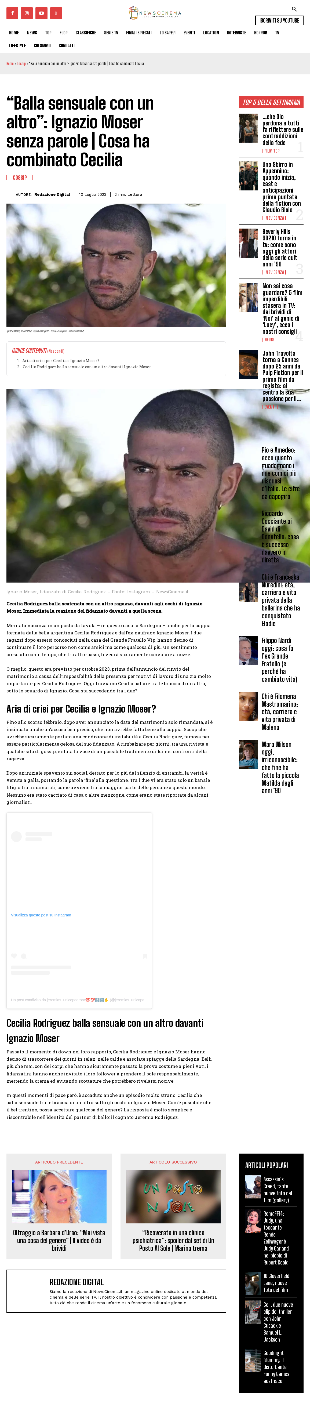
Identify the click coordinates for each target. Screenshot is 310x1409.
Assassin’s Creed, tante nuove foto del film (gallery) (278, 1189)
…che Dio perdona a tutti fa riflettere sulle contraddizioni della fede (282, 129)
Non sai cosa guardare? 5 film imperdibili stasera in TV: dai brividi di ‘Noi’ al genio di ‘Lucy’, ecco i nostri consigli (282, 308)
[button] (294, 9)
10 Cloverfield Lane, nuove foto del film (276, 1283)
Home (10, 63)
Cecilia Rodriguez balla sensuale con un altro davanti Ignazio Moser (87, 366)
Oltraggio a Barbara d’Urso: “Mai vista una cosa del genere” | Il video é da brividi (59, 1240)
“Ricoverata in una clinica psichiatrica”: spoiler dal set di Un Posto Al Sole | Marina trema (173, 1240)
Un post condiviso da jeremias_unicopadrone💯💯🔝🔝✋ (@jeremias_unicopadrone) (83, 1000)
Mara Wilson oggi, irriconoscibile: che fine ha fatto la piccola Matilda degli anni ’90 (280, 767)
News (269, 340)
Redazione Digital (52, 194)
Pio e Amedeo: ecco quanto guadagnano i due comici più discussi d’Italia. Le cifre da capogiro (281, 473)
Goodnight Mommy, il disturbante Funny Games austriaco (276, 1367)
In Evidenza (274, 218)
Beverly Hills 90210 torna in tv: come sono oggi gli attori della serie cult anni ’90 (279, 248)
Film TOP (271, 151)
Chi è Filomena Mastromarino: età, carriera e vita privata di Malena (280, 711)
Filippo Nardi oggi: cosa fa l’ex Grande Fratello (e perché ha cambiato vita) (279, 660)
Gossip (21, 63)
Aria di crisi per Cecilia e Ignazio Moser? (60, 360)
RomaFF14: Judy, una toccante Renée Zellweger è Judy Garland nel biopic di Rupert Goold (276, 1238)
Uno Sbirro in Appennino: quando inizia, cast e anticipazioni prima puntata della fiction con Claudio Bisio (281, 187)
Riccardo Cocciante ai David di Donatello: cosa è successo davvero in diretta (280, 537)
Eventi (270, 407)
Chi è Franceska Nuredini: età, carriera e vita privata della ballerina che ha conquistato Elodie (281, 600)
